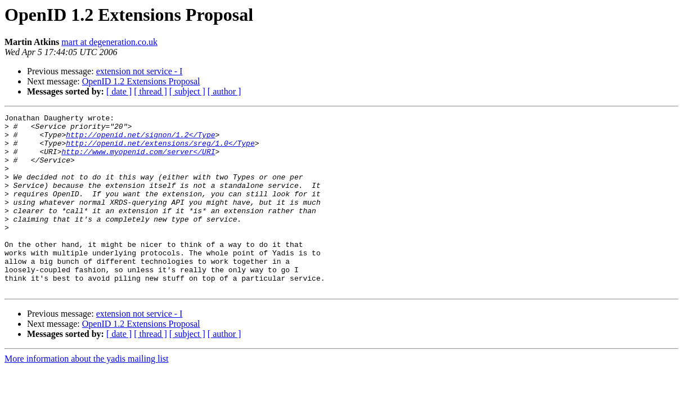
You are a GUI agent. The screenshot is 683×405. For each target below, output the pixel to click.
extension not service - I (139, 71)
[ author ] (224, 91)
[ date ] (119, 91)
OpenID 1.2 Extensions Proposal (141, 81)
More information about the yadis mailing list (87, 394)
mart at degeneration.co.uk (109, 42)
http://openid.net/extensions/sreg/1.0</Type (160, 150)
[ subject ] (187, 91)
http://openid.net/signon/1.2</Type (140, 139)
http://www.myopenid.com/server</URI (138, 160)
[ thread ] (150, 91)
